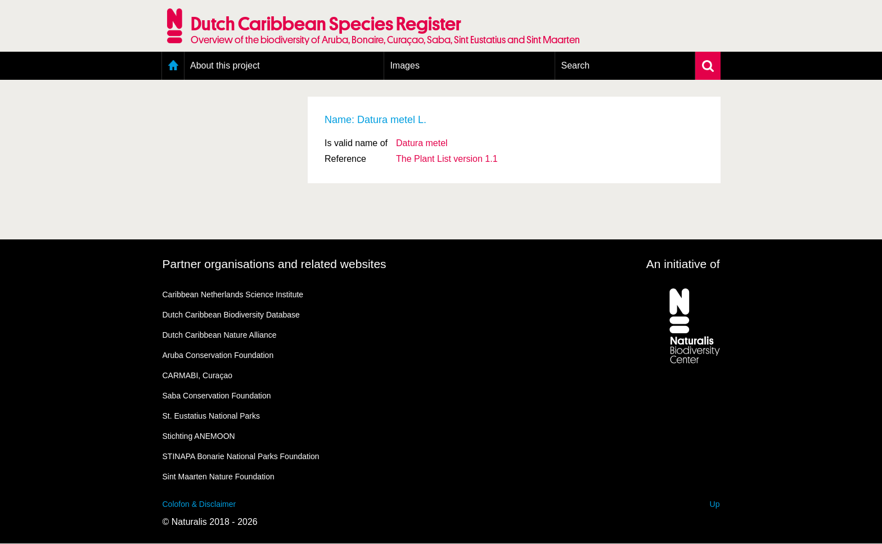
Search (575, 65)
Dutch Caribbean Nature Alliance (220, 334)
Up (715, 504)
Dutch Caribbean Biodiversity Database (231, 314)
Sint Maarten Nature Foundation (218, 476)
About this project (225, 65)
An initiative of (683, 263)
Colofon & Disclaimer (199, 504)
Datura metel (422, 143)
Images (404, 65)
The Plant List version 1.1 (447, 159)
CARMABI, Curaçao (197, 375)
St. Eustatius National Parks (211, 415)
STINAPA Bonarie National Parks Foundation (241, 456)
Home (173, 66)
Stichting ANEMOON (199, 436)
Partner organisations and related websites (274, 263)
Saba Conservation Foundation (217, 395)
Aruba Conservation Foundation (218, 355)
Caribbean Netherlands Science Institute (233, 294)
